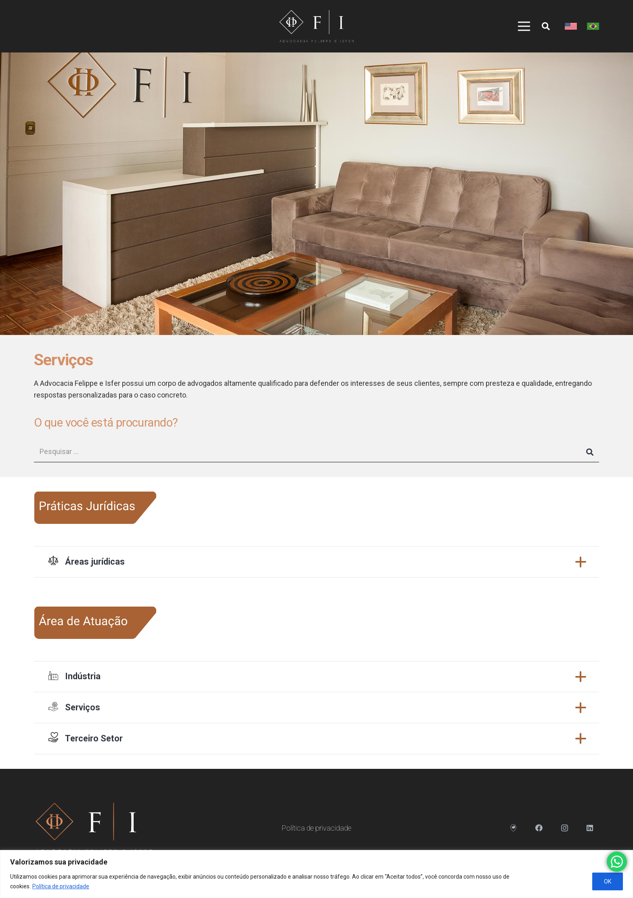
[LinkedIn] (590, 828)
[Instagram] (564, 828)
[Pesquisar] (546, 26)
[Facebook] (539, 828)
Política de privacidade (60, 886)
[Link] (316, 26)
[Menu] (521, 26)
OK (607, 881)
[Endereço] (514, 828)
